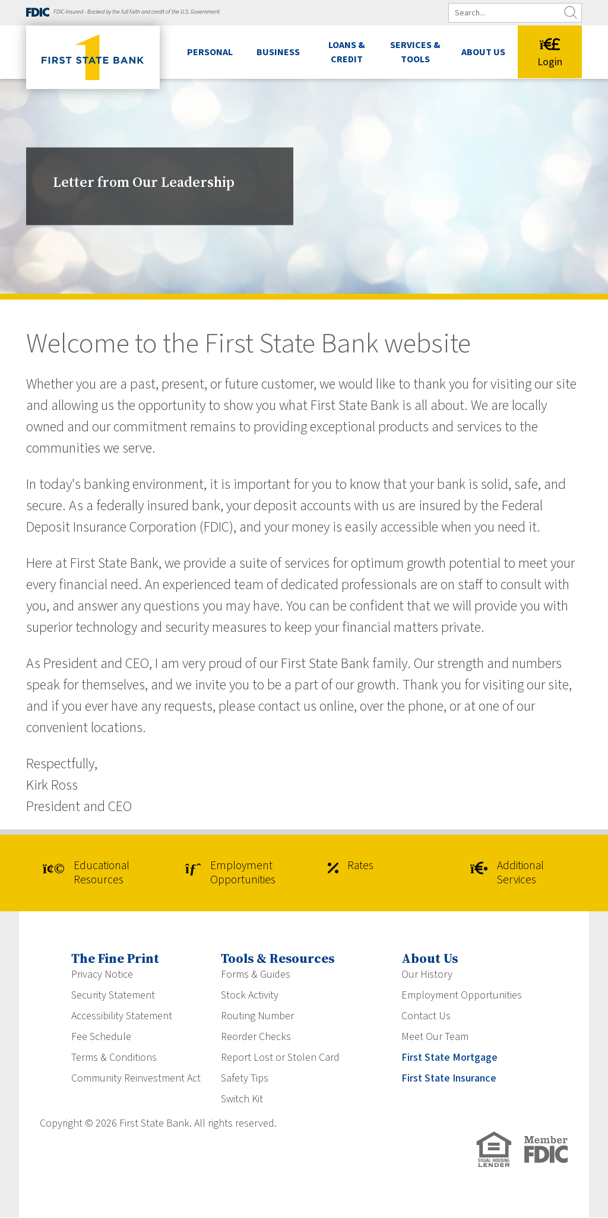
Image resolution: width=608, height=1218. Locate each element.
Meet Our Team (434, 1037)
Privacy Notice (102, 975)
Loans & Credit (346, 52)
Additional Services (511, 873)
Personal (210, 52)
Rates (352, 867)
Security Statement (113, 995)
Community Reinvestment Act (136, 1078)
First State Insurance (448, 1078)
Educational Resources (90, 873)
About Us (483, 52)
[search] (523, 13)
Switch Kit (242, 1099)
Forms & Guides (255, 975)
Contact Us (426, 1016)
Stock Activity (249, 995)
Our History (426, 975)
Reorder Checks (256, 1037)
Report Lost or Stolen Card (280, 1058)
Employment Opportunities (235, 873)
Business (278, 52)
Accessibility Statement (121, 1016)
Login (549, 53)
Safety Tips (244, 1078)
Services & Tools (415, 52)
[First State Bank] (93, 57)
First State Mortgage (449, 1058)
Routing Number (257, 1016)
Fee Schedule (101, 1037)
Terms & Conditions (114, 1058)
